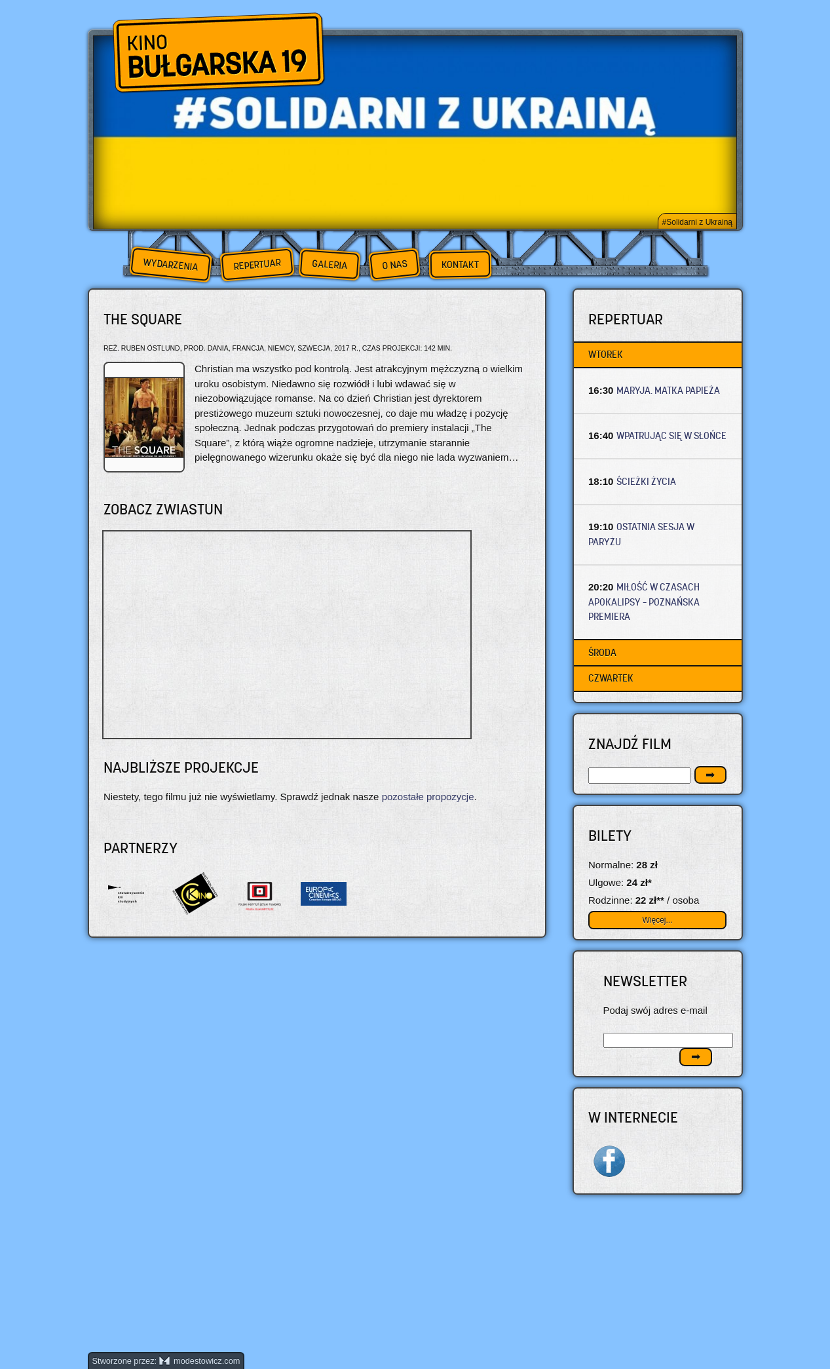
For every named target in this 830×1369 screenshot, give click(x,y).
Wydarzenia (170, 264)
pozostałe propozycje (428, 796)
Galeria (329, 264)
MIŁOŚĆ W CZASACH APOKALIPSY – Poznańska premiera (644, 601)
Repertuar (257, 264)
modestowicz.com (199, 1361)
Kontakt (459, 265)
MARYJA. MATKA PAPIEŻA (668, 390)
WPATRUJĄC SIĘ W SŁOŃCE (671, 435)
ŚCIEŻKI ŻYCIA (646, 481)
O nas (394, 264)
